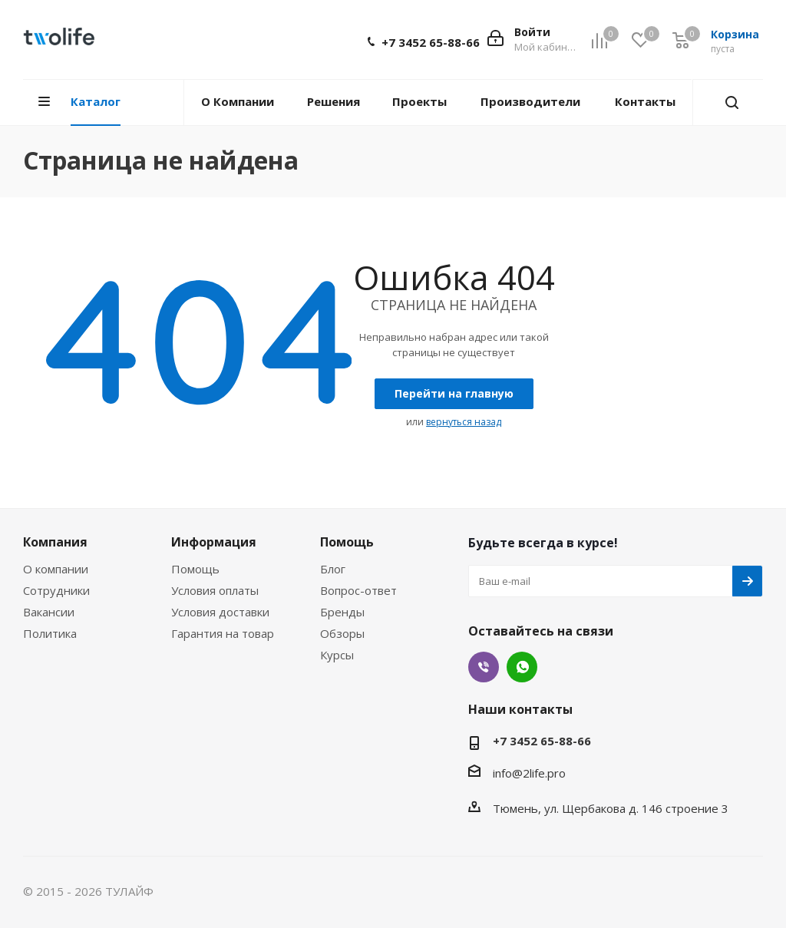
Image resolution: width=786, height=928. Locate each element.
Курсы (337, 654)
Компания (55, 541)
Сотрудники (56, 590)
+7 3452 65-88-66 (430, 42)
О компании (55, 568)
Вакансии (48, 611)
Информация (213, 541)
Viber (483, 667)
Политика (50, 633)
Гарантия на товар (222, 633)
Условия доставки (220, 611)
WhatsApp (522, 667)
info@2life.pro (529, 773)
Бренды (342, 611)
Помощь (195, 568)
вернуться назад (463, 421)
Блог (332, 568)
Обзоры (342, 633)
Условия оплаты (215, 590)
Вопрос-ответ (358, 590)
